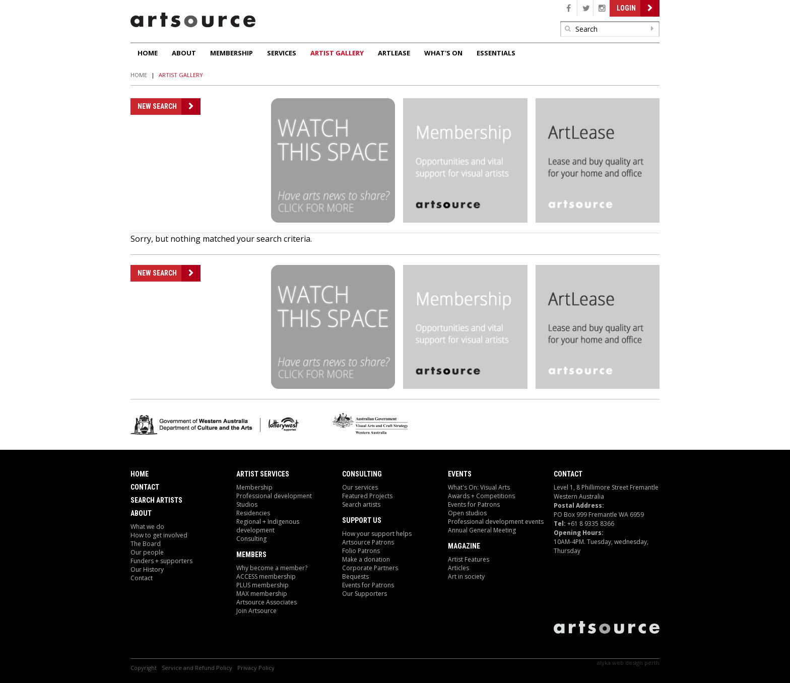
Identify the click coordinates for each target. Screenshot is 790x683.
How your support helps (377, 533)
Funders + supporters (161, 561)
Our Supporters (364, 593)
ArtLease (394, 52)
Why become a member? (271, 568)
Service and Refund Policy (197, 667)
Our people (147, 552)
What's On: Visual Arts (479, 487)
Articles (458, 568)
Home (148, 52)
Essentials (496, 52)
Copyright (143, 667)
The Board (145, 543)
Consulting (251, 538)
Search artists (361, 504)
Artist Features (468, 559)
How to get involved (158, 535)
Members (251, 555)
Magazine (464, 546)
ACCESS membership (266, 576)
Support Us (361, 520)
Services (281, 52)
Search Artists (156, 500)
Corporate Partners (370, 568)
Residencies (253, 513)
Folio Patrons (361, 551)
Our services (360, 487)
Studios (246, 504)
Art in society (466, 576)
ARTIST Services (262, 474)
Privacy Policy (256, 667)
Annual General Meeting (482, 530)
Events (460, 474)
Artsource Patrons (368, 542)
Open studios (467, 513)
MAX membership (261, 593)
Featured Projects (367, 496)
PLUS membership (262, 585)
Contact (144, 487)
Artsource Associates (266, 602)
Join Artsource (256, 610)
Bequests (355, 576)
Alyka (604, 662)
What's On (443, 52)
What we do (147, 526)
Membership (231, 52)
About (184, 52)
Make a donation (366, 559)
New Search (157, 106)
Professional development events (496, 521)
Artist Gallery (337, 52)
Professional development (274, 496)
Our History (147, 569)
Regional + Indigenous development (267, 525)
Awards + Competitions (481, 496)
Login (626, 8)
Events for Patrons (368, 585)
